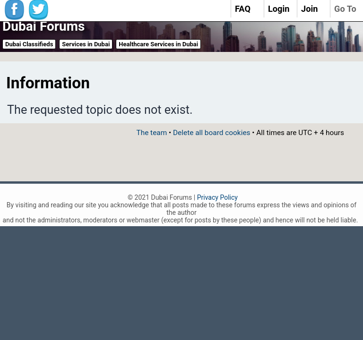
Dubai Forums (43, 26)
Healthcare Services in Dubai (158, 44)
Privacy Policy (217, 197)
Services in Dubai (86, 44)
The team (151, 132)
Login (279, 9)
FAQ (243, 9)
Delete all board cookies (211, 132)
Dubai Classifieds (29, 44)
